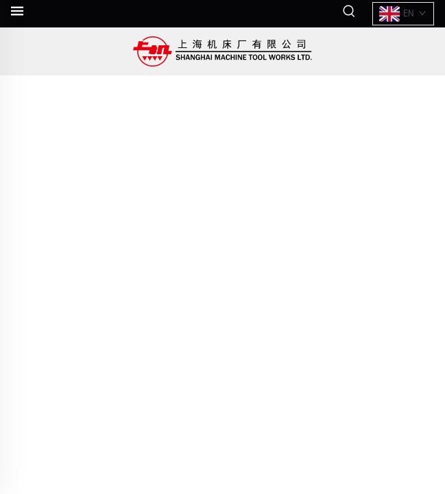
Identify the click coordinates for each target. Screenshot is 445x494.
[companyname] (222, 51)
